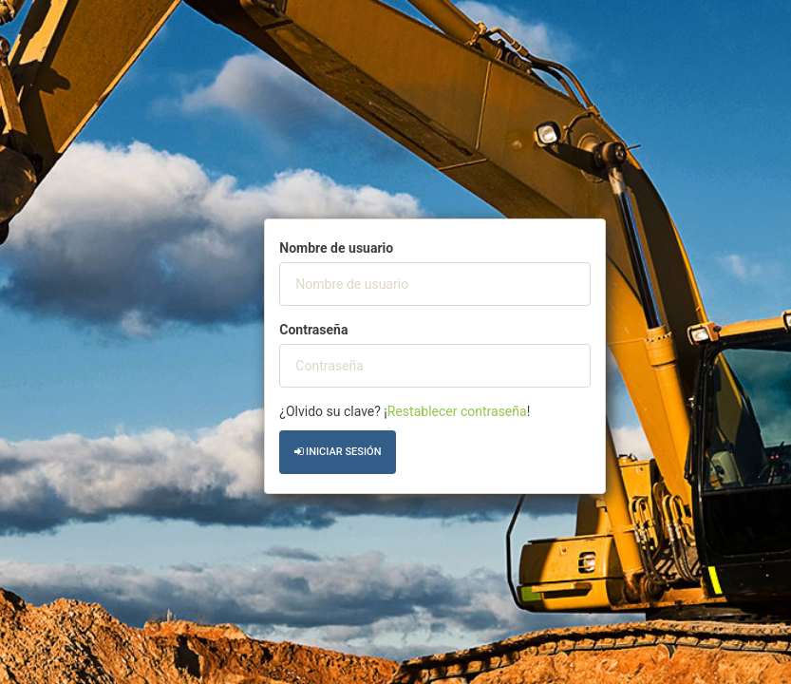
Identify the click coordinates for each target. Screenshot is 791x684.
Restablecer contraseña (457, 411)
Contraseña (313, 329)
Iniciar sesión (337, 452)
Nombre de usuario (336, 248)
